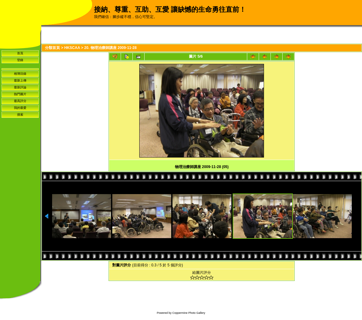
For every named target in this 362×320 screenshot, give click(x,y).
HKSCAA (72, 48)
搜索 (20, 114)
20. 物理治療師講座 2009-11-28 (110, 48)
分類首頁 (52, 48)
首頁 (20, 53)
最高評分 (20, 101)
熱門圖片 (20, 94)
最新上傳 (20, 80)
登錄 (20, 60)
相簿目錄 (20, 73)
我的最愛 (20, 107)
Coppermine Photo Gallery (188, 312)
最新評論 (20, 87)
